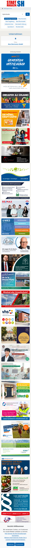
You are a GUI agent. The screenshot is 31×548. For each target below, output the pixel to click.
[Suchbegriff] (13, 14)
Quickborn (11, 27)
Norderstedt (19, 27)
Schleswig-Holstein (10, 19)
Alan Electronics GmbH (15, 44)
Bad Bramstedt (20, 21)
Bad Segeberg (10, 21)
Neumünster (22, 19)
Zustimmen (19, 544)
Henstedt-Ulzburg (20, 24)
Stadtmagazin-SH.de (7, 8)
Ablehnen (11, 544)
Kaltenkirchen (9, 24)
